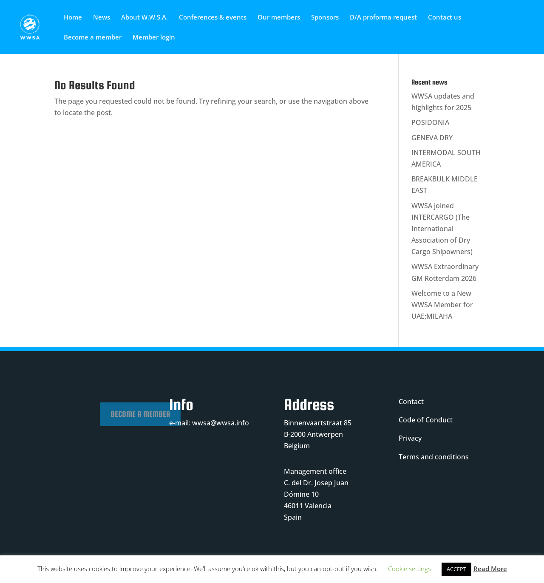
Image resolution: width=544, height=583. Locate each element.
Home (73, 17)
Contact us (444, 17)
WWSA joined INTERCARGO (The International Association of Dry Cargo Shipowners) (442, 229)
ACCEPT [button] (456, 569)
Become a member (93, 37)
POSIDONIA (430, 122)
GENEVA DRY (432, 137)
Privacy (410, 438)
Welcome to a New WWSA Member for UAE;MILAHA (442, 305)
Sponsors (325, 17)
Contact (411, 401)
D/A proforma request (383, 17)
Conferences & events (212, 17)
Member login (154, 37)
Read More (490, 568)
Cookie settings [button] (409, 568)
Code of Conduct (426, 420)
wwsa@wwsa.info (220, 422)
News (101, 17)
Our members (279, 17)
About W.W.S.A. (144, 17)
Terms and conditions (434, 456)
